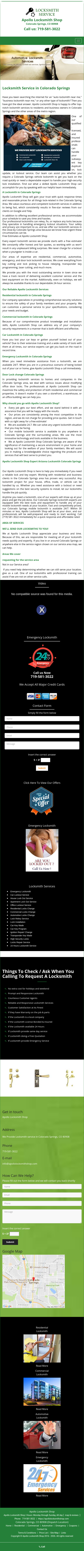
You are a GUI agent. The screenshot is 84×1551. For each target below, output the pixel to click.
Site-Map (54, 1533)
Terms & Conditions (27, 1533)
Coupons (73, 1525)
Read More (42, 1365)
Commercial (33, 1525)
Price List (43, 1533)
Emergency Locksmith (42, 825)
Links (63, 1533)
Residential (19, 1525)
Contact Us (42, 1529)
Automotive (47, 1525)
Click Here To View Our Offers (42, 783)
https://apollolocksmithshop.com (53, 1519)
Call (42, 1546)
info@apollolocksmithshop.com (19, 1163)
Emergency (61, 1525)
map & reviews (72, 1515)
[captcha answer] (45, 760)
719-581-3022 (48, 28)
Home (8, 1525)
